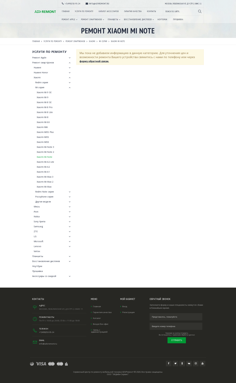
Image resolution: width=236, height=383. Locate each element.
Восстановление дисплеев (52, 261)
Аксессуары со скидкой (52, 276)
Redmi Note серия (53, 192)
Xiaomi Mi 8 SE (44, 102)
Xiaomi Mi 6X (43, 122)
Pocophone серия (53, 197)
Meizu (53, 207)
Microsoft (53, 241)
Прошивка (37, 271)
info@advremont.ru (48, 343)
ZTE (53, 232)
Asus (53, 212)
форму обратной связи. (94, 61)
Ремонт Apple (52, 58)
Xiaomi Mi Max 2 (45, 181)
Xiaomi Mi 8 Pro (45, 107)
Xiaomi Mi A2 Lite (45, 161)
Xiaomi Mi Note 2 (45, 151)
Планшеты (52, 256)
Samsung (53, 227)
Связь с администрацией (99, 331)
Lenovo (53, 246)
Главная (97, 306)
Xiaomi (53, 78)
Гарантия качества (102, 312)
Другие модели (53, 202)
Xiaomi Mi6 (42, 127)
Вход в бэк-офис (100, 324)
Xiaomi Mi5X (43, 142)
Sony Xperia (53, 222)
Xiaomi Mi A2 (43, 166)
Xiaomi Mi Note (44, 156)
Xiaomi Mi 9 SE (44, 92)
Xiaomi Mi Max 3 (45, 176)
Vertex (37, 251)
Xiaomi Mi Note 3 (45, 147)
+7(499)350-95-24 (46, 332)
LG (53, 237)
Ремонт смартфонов (52, 63)
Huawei (53, 68)
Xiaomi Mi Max (44, 186)
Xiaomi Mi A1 (43, 171)
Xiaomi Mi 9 (42, 97)
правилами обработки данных (183, 335)
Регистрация (128, 312)
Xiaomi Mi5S (43, 137)
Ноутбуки (37, 266)
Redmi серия (53, 83)
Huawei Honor (53, 73)
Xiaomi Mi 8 (42, 117)
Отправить (176, 340)
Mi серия (53, 88)
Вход (124, 306)
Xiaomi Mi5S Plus (45, 132)
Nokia (53, 217)
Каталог (97, 318)
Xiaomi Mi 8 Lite (45, 112)
